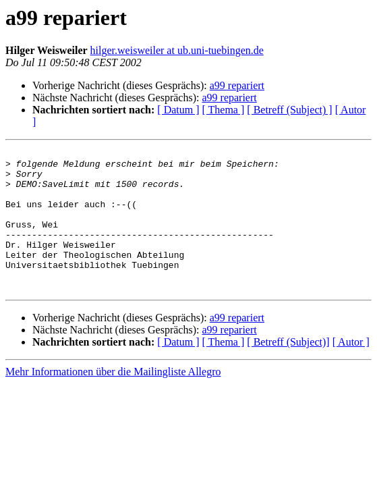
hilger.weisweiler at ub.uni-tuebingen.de (177, 50)
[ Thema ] (223, 109)
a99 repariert (237, 85)
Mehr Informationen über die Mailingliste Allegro (113, 400)
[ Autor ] (351, 370)
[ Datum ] (178, 109)
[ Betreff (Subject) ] (289, 109)
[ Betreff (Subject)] (288, 370)
